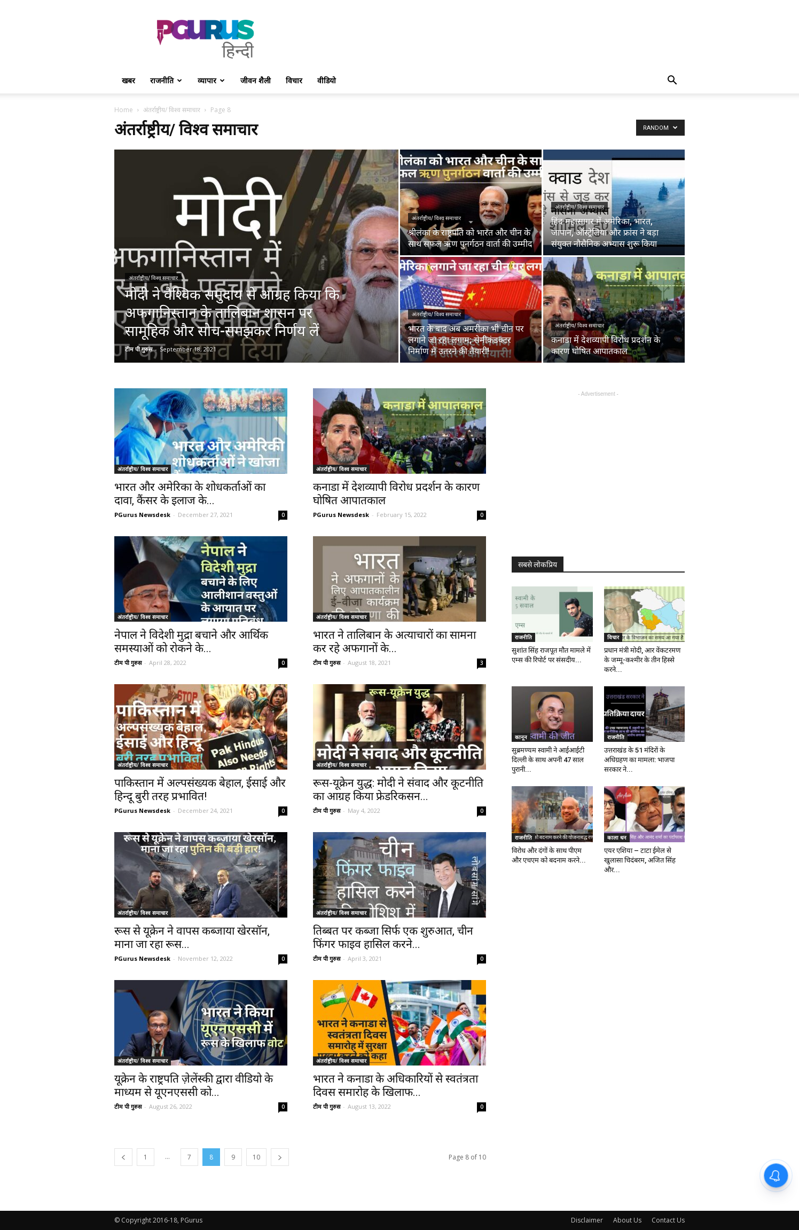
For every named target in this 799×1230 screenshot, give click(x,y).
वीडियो (326, 80)
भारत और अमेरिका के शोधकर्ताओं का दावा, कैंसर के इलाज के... (189, 494)
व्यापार (211, 80)
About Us (627, 1220)
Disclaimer (587, 1220)
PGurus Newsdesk (142, 515)
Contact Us (668, 1220)
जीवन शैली (255, 80)
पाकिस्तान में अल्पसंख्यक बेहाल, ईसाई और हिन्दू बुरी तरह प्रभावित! (200, 790)
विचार (294, 80)
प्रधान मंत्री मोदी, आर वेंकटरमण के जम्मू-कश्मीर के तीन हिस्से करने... (642, 659)
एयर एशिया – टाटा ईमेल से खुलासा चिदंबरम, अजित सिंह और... (640, 860)
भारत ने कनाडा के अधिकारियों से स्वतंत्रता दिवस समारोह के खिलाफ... (395, 1085)
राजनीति (166, 80)
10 (256, 1157)
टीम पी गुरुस (138, 349)
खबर (128, 80)
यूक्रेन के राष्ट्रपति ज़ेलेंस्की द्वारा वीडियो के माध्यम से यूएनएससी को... (193, 1085)
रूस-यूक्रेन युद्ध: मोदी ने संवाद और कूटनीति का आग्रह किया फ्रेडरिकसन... (398, 790)
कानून (521, 737)
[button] (672, 81)
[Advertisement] (490, 39)
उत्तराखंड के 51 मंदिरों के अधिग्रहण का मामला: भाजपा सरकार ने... (639, 759)
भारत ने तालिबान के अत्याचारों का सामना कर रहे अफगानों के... (394, 642)
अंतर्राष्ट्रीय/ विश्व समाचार (171, 109)
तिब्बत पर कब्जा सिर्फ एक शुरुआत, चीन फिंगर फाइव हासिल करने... (393, 938)
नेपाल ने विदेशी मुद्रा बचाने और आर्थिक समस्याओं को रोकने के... (191, 642)
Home (123, 109)
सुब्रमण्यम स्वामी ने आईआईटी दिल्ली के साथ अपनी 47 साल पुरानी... (548, 759)
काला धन (616, 837)
